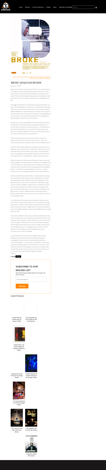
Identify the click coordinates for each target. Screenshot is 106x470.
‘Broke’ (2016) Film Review (26, 82)
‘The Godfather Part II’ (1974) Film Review (31, 429)
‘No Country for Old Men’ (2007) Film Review (16, 430)
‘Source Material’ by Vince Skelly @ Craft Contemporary (31, 319)
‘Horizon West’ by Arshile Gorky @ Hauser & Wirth (17, 319)
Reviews (27, 7)
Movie (18, 256)
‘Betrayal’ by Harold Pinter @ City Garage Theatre (17, 375)
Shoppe (48, 7)
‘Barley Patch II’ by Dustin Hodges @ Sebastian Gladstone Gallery (19, 347)
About (54, 7)
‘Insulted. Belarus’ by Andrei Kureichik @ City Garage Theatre (31, 375)
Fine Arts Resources (38, 7)
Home (20, 7)
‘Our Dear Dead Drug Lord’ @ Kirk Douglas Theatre (19, 402)
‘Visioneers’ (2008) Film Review (31, 455)
